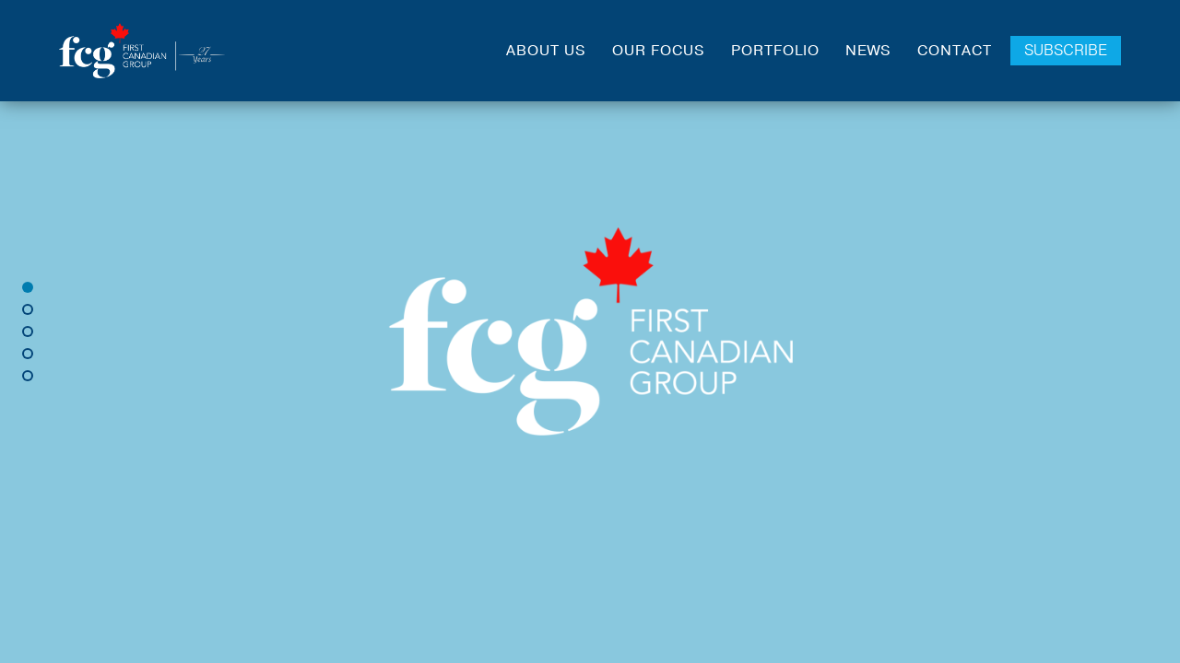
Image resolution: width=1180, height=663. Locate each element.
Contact (954, 51)
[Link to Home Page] (142, 50)
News (868, 51)
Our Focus (658, 51)
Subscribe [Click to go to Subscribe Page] (1065, 51)
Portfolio (775, 51)
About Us (546, 51)
